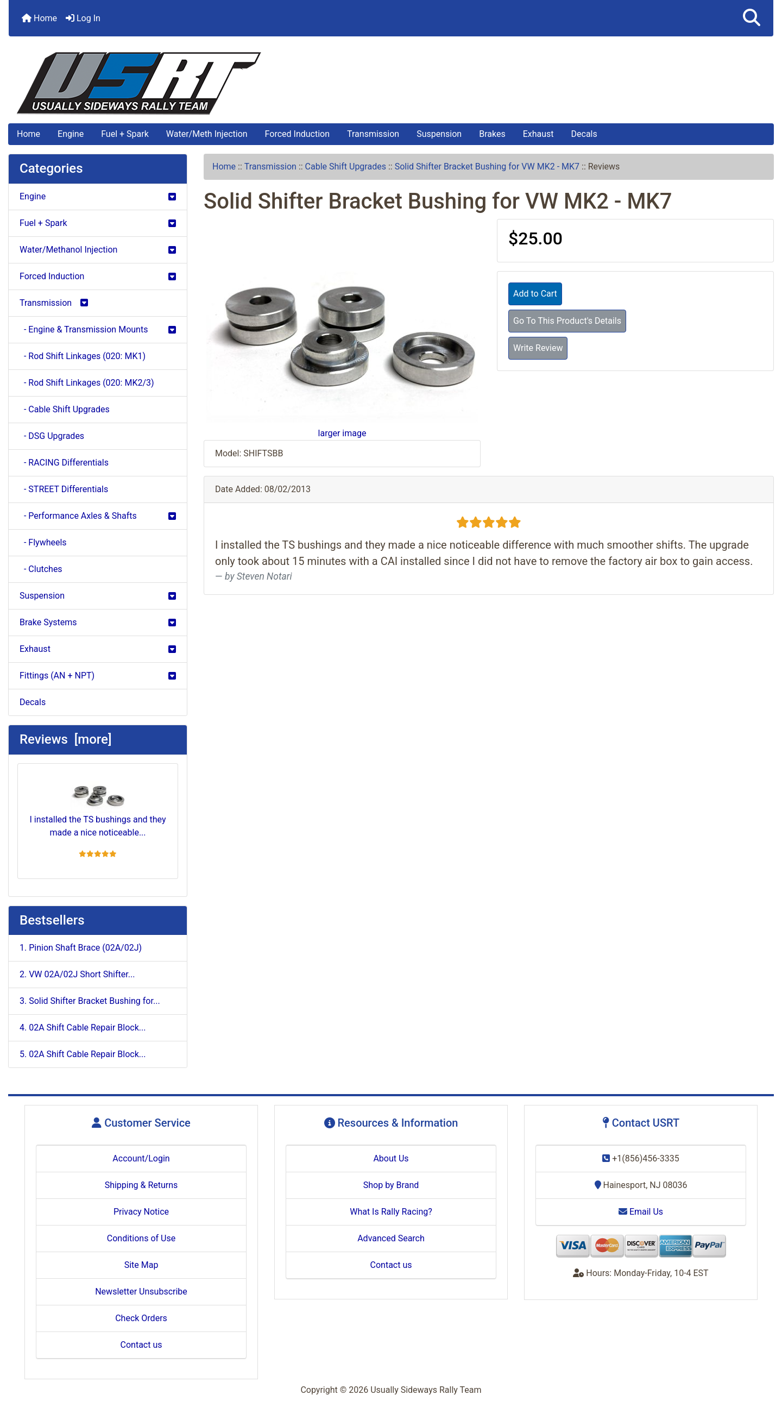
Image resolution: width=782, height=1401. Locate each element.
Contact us (141, 1345)
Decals (584, 134)
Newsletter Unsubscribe (141, 1291)
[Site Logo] (391, 83)
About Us (390, 1158)
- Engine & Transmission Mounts (98, 329)
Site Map (141, 1265)
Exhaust (538, 134)
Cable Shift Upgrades (345, 166)
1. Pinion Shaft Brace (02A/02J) (81, 948)
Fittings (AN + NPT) (98, 675)
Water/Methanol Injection (98, 249)
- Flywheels (43, 542)
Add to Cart (535, 293)
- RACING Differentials (64, 462)
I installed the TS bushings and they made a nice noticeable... (98, 805)
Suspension (439, 134)
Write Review (538, 348)
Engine (71, 134)
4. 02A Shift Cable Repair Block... (83, 1027)
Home (39, 18)
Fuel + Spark (125, 134)
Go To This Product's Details (567, 321)
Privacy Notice (141, 1212)
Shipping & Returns (141, 1185)
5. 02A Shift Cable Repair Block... (83, 1054)
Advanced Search (391, 1238)
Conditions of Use (141, 1238)
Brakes (492, 134)
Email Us (641, 1212)
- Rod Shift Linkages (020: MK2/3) (87, 383)
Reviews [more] (65, 739)
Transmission (373, 134)
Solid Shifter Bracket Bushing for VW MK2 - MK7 (487, 166)
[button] (752, 18)
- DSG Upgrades (52, 436)
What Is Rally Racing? (391, 1212)
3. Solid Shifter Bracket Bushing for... (90, 1001)
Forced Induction (297, 134)
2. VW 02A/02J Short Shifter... (77, 974)
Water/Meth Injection (207, 134)
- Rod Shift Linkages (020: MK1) (83, 356)
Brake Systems (98, 622)
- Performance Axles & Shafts (98, 516)
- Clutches (41, 569)
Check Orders (141, 1318)
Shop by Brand (391, 1185)
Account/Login (140, 1158)
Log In (83, 18)
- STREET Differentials (64, 489)
